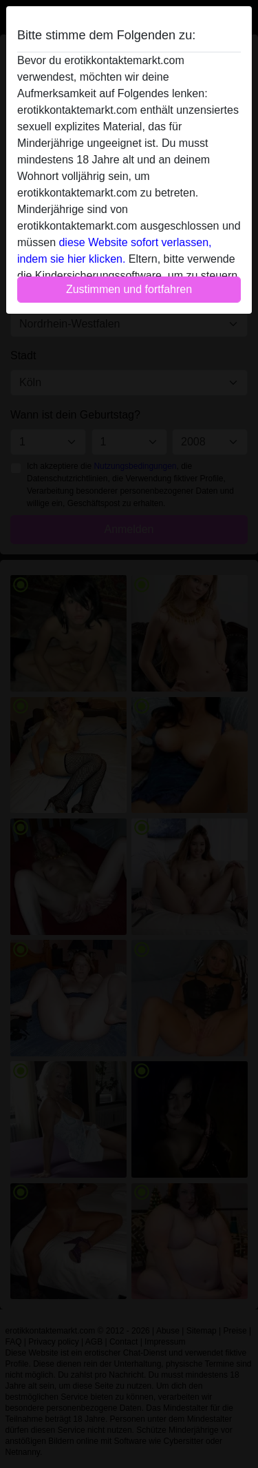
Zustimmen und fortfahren (129, 289)
